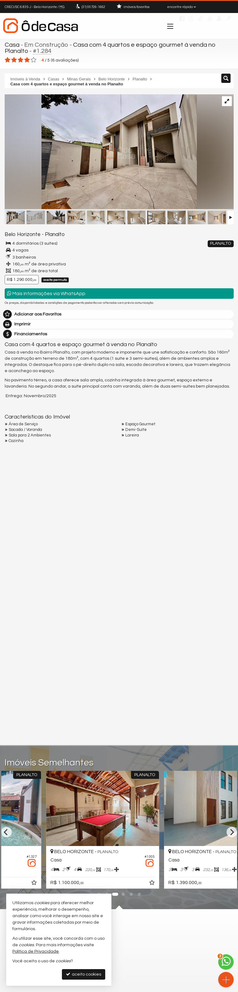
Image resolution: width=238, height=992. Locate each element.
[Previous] (6, 832)
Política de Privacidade (35, 951)
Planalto (55, 234)
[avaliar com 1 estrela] (8, 60)
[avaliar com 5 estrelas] (34, 60)
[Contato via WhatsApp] (226, 962)
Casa (12, 45)
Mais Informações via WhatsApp (46, 293)
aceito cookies (83, 974)
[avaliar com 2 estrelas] (14, 60)
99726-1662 (93, 7)
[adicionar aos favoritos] (81, 884)
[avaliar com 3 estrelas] (21, 60)
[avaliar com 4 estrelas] (27, 60)
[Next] (232, 832)
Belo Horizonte (23, 234)
